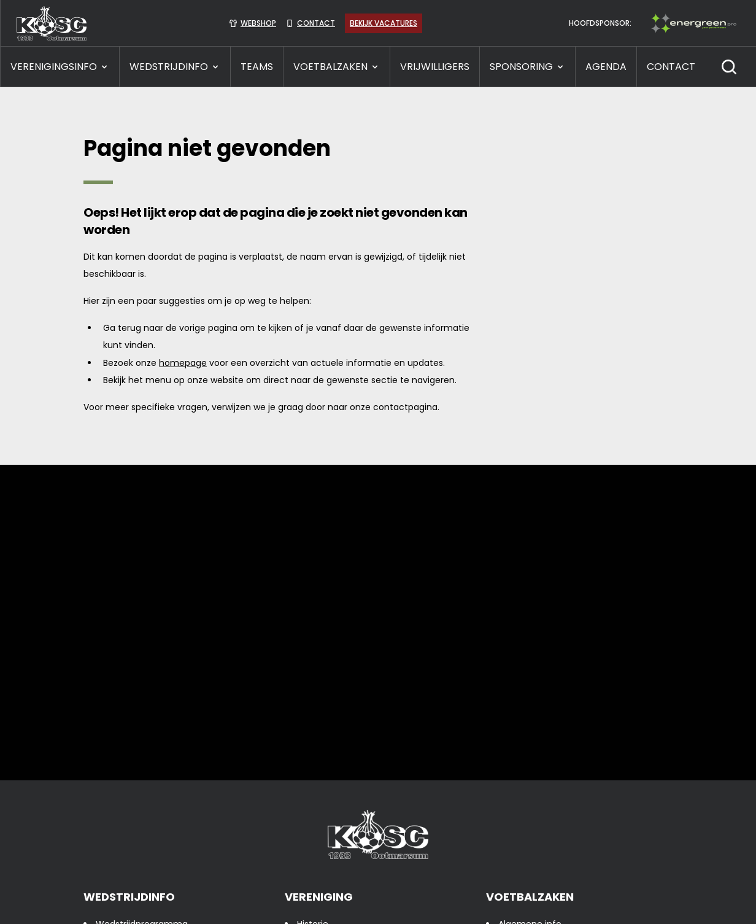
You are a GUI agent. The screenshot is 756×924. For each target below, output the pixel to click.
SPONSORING (527, 67)
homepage (183, 363)
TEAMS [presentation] (257, 67)
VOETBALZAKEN (336, 67)
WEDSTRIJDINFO (174, 67)
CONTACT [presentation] (671, 67)
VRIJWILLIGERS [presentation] (434, 67)
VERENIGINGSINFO (59, 67)
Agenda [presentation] (606, 67)
